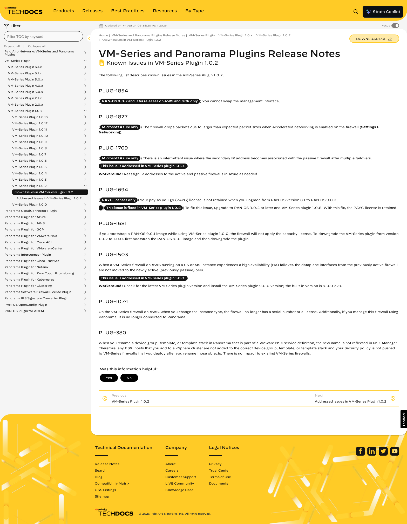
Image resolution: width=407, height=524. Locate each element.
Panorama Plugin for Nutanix (26, 267)
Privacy (215, 464)
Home (103, 35)
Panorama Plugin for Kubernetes (29, 279)
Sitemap (102, 496)
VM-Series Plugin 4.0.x (25, 85)
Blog (98, 477)
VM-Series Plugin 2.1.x (25, 98)
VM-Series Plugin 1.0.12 (30, 123)
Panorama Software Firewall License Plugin (37, 292)
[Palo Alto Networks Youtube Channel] (394, 454)
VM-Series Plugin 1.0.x (25, 110)
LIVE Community (179, 483)
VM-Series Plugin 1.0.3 (29, 179)
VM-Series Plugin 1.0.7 (29, 154)
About (170, 464)
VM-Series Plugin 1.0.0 (29, 204)
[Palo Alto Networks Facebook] (361, 454)
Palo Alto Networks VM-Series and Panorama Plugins (39, 53)
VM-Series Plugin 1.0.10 (30, 135)
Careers (172, 470)
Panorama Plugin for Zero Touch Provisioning (39, 273)
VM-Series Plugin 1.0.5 (29, 166)
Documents (218, 483)
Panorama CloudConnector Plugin (30, 210)
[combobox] (43, 36)
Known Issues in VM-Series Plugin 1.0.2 (43, 192)
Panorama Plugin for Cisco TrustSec (31, 260)
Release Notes (107, 464)
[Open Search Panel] (357, 11)
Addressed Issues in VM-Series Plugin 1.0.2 (49, 198)
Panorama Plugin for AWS (24, 223)
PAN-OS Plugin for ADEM (24, 310)
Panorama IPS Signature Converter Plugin (36, 298)
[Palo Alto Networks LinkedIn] (372, 454)
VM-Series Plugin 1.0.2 (29, 185)
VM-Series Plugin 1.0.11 (29, 129)
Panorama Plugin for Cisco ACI (28, 242)
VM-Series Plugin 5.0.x (25, 79)
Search (100, 470)
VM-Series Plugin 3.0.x (25, 91)
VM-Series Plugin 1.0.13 (30, 117)
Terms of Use (220, 477)
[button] (404, 419)
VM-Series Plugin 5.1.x (25, 73)
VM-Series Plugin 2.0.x (25, 104)
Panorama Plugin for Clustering (28, 285)
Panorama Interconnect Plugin (27, 254)
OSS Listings (105, 490)
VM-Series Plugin (17, 60)
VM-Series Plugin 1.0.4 (29, 173)
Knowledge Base (179, 490)
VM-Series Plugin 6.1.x (25, 67)
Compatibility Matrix (112, 483)
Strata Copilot (382, 12)
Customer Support (180, 477)
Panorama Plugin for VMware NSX (30, 235)
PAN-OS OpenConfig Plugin (25, 304)
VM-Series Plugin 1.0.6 (29, 160)
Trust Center (219, 470)
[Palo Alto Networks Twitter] (384, 454)
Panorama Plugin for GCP (24, 229)
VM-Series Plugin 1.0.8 (29, 148)
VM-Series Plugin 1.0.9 (29, 142)
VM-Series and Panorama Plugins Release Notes (148, 35)
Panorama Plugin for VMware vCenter (33, 248)
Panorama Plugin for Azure (25, 217)
